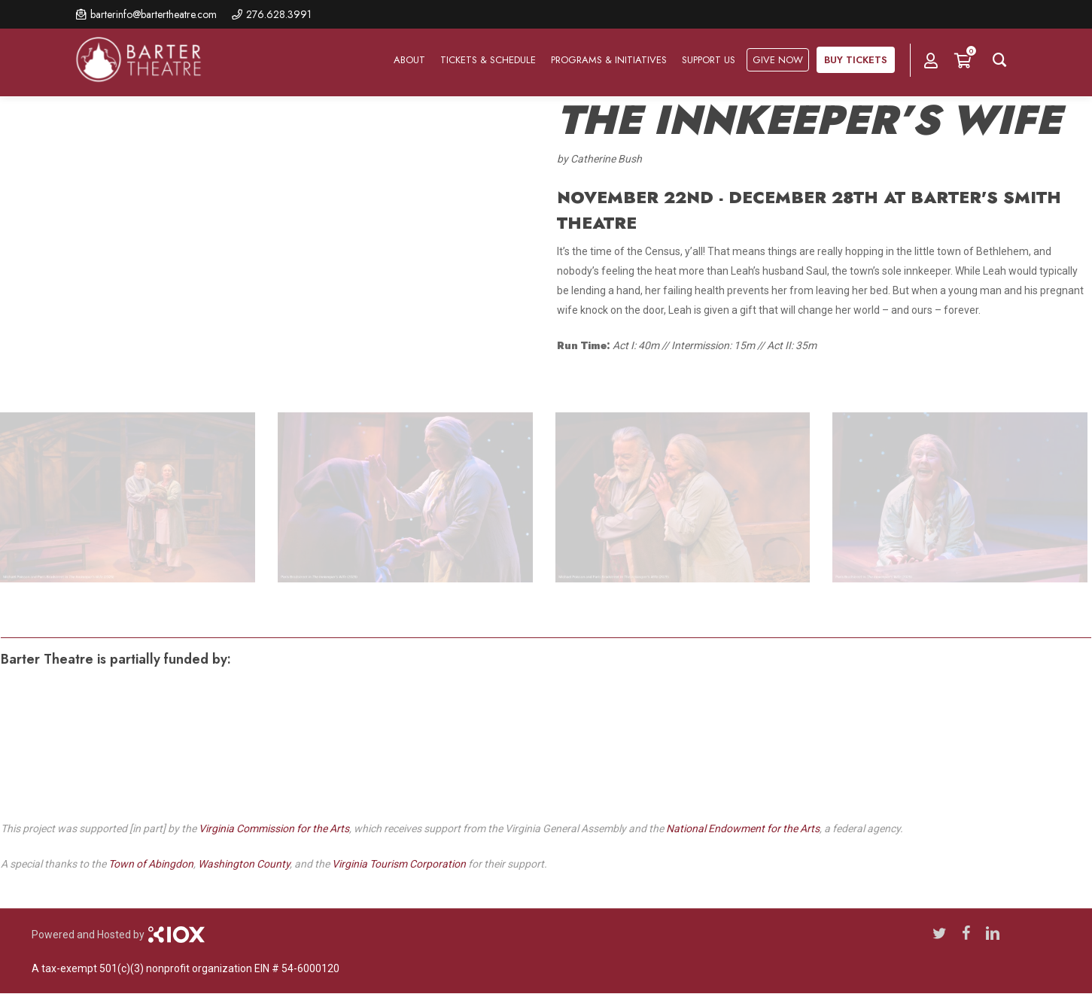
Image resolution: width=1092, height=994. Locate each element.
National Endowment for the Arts (743, 828)
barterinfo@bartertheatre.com (153, 14)
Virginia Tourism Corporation (399, 864)
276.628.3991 (279, 14)
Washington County (244, 864)
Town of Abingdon (150, 864)
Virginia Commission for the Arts (274, 828)
